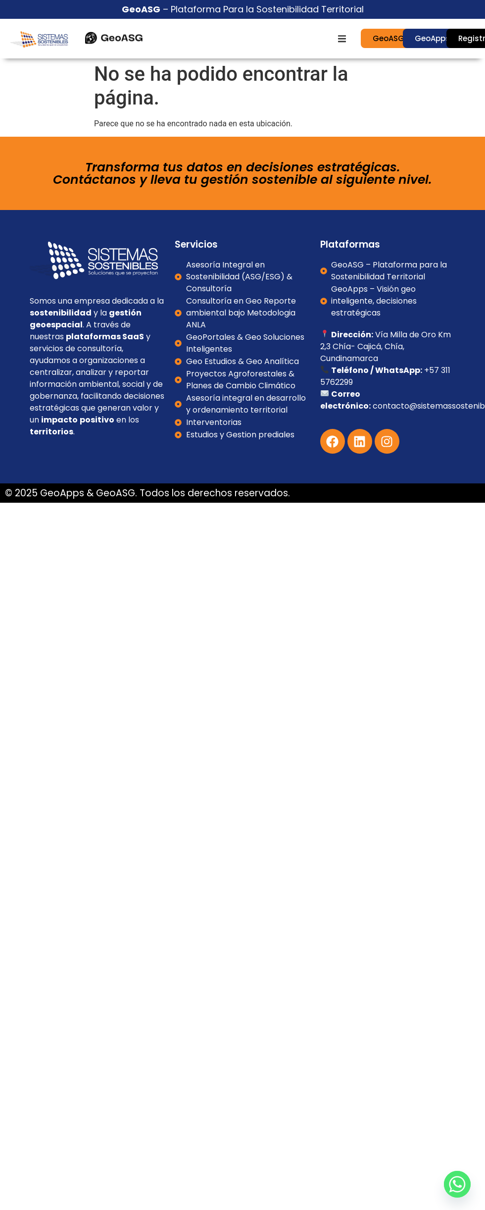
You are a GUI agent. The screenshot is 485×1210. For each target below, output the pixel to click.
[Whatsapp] (457, 1184)
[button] (342, 39)
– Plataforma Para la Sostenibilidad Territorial (243, 9)
